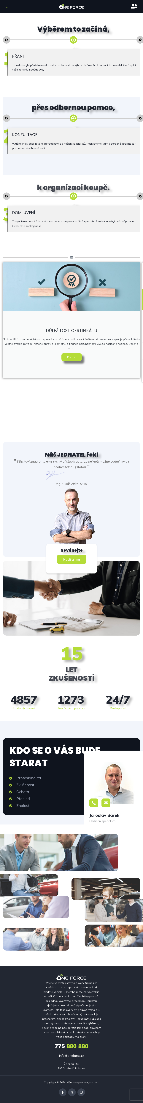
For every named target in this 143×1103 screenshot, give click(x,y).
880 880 (71, 1046)
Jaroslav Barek (104, 815)
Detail (71, 357)
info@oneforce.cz (71, 1056)
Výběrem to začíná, (73, 29)
